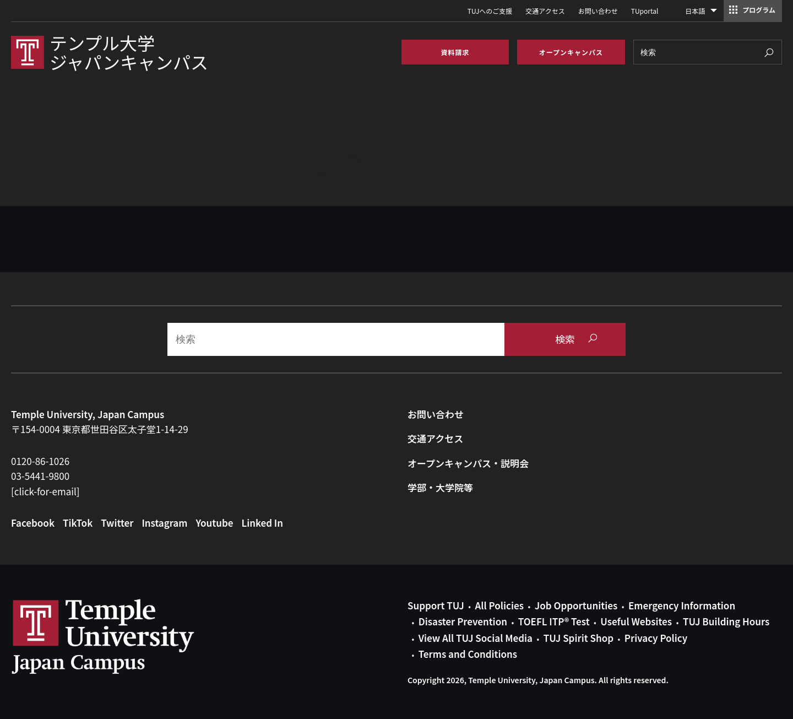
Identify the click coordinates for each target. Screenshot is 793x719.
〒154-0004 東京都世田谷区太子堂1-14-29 (99, 429)
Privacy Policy (655, 638)
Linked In (263, 522)
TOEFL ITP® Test (554, 621)
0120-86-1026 (40, 461)
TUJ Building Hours (726, 621)
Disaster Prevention (463, 621)
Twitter (117, 522)
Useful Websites (636, 621)
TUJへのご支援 (490, 10)
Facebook (33, 522)
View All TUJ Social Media (476, 638)
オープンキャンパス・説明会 (468, 463)
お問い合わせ (598, 10)
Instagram (164, 522)
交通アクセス (544, 10)
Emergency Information (681, 605)
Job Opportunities (576, 605)
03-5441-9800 (40, 476)
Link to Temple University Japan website (121, 636)
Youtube (214, 522)
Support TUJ (436, 605)
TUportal (645, 10)
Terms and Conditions (468, 654)
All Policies (499, 605)
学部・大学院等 (440, 487)
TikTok (78, 522)
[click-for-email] (45, 491)
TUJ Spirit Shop (578, 638)
